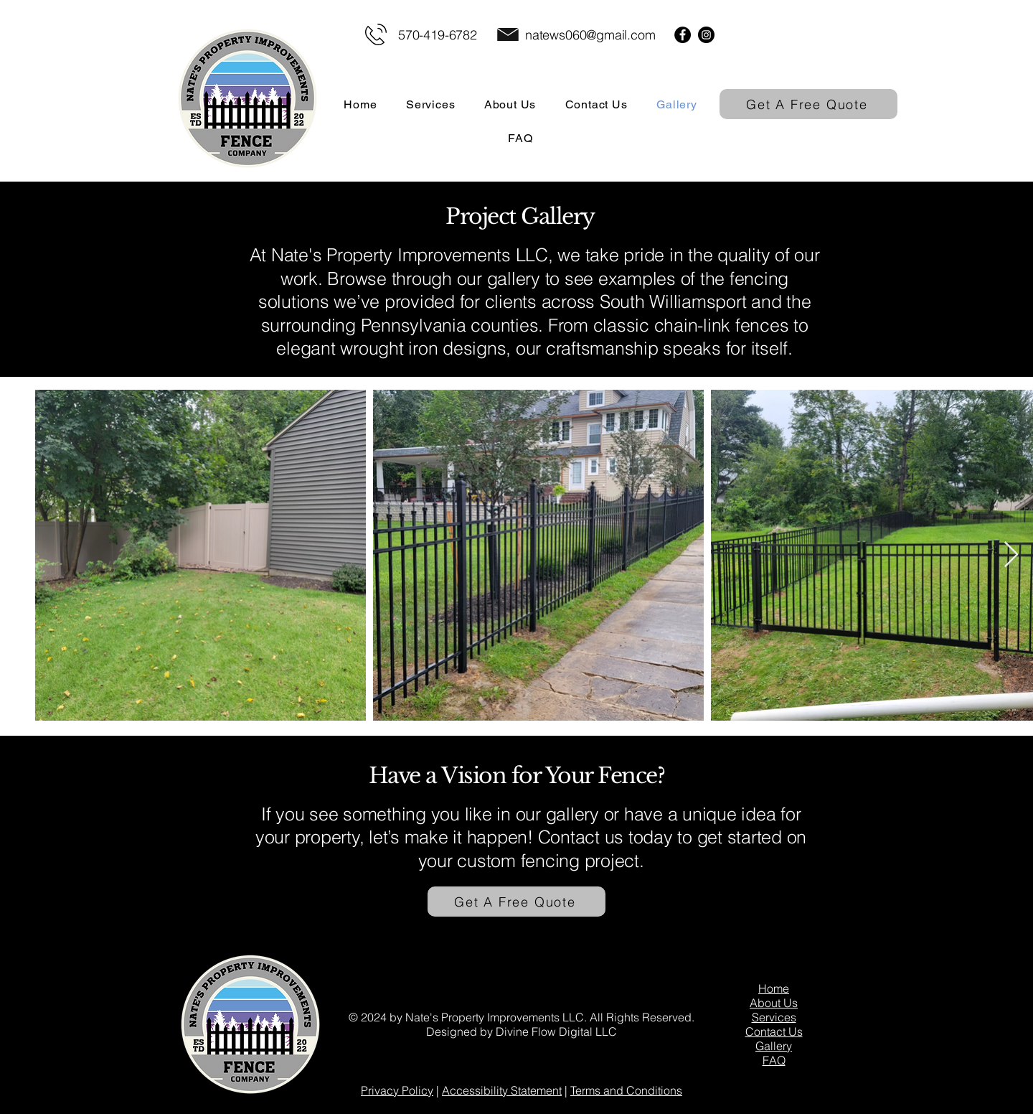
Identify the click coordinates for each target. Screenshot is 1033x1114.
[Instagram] (706, 35)
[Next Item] (1011, 555)
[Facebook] (682, 35)
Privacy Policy (397, 1090)
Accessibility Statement (502, 1090)
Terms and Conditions (626, 1090)
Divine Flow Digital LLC (556, 1031)
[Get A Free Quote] (808, 104)
